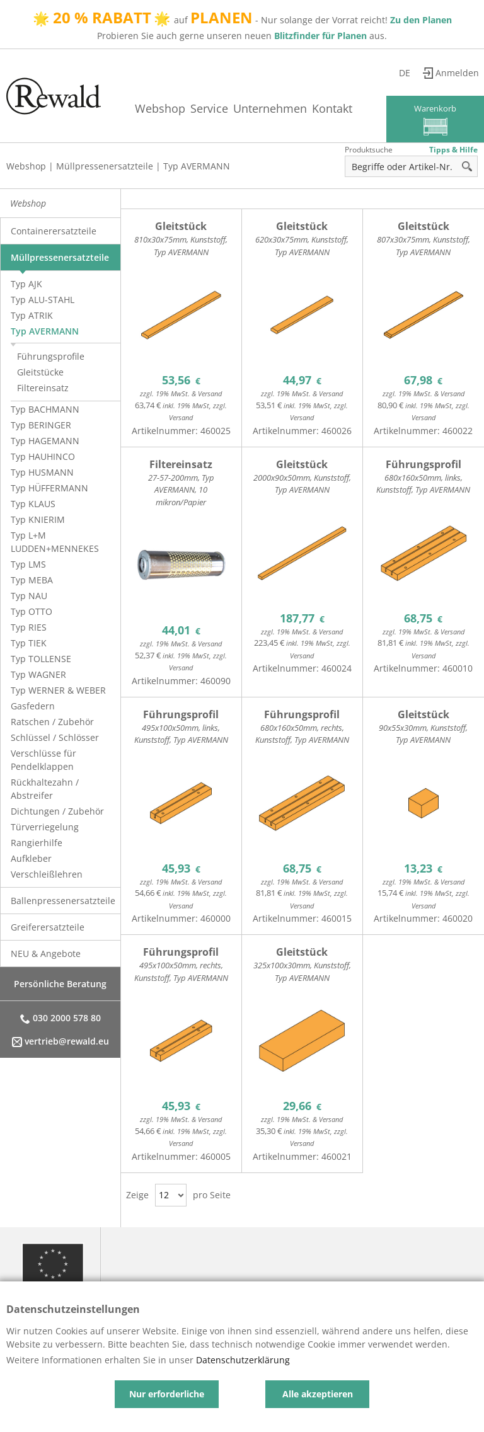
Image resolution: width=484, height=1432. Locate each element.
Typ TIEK (29, 643)
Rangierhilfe (36, 843)
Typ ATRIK (32, 315)
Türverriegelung (45, 827)
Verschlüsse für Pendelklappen (43, 759)
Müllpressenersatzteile (104, 166)
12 (164, 1195)
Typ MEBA (32, 580)
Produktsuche (369, 149)
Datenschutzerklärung (243, 1360)
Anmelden (457, 73)
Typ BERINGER (41, 425)
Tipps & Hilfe (453, 149)
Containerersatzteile (53, 231)
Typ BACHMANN (45, 409)
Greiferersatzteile (47, 927)
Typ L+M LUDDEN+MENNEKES (55, 541)
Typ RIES (29, 627)
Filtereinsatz (43, 388)
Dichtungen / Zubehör (57, 811)
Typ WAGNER (38, 674)
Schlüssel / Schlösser (55, 737)
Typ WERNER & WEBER (58, 690)
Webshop (160, 108)
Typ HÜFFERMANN (49, 488)
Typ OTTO (31, 611)
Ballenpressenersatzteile (63, 901)
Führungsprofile (50, 356)
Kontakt (332, 108)
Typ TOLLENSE (41, 659)
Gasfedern (33, 706)
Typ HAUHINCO (43, 456)
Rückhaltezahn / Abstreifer (45, 788)
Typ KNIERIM (38, 519)
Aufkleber (31, 858)
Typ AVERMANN (196, 166)
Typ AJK (26, 284)
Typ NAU (29, 596)
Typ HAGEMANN (45, 441)
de (404, 73)
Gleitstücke (40, 372)
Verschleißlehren (47, 874)
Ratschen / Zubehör (52, 722)
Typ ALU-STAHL (42, 300)
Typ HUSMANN (42, 472)
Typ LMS (28, 564)
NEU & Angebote (46, 953)
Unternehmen (270, 108)
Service (209, 108)
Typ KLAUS (33, 504)
